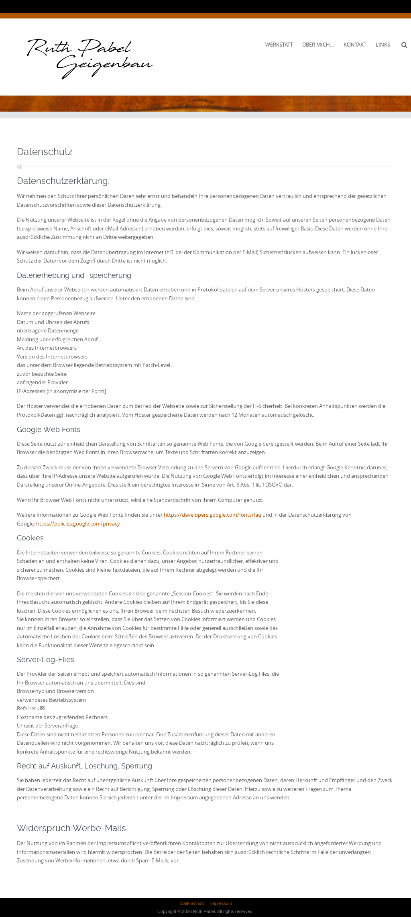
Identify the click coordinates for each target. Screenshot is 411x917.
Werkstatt (279, 44)
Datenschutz (192, 903)
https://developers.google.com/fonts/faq (212, 514)
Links (383, 44)
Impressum (221, 903)
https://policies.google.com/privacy (78, 523)
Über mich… (318, 44)
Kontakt (355, 44)
